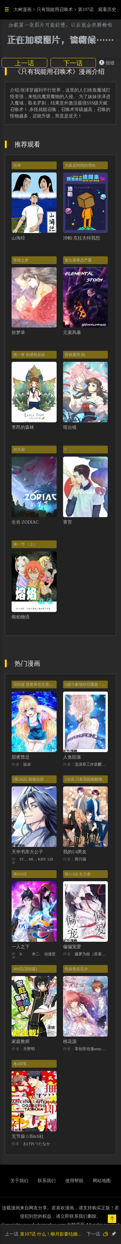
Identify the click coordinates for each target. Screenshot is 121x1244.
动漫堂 (50, 954)
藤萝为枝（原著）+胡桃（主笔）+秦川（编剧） (91, 954)
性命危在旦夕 (76, 969)
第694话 (20, 874)
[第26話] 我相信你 (28, 779)
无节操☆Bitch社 (28, 1136)
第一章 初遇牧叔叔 (29, 354)
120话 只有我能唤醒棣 (83, 779)
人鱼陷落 (72, 757)
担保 (17, 165)
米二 (36, 954)
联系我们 (47, 1180)
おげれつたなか (36, 1144)
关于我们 (19, 1180)
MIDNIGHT (33, 859)
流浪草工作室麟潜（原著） (91, 764)
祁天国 (19, 449)
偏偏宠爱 (72, 946)
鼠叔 (27, 764)
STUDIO (24, 859)
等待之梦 (21, 260)
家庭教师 (21, 1041)
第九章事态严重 (78, 260)
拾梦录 (18, 332)
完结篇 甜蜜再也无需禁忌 (35, 684)
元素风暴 (72, 332)
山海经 (18, 238)
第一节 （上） (25, 544)
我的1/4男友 (75, 852)
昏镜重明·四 (75, 354)
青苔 (67, 522)
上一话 (24, 63)
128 (50, 859)
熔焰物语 (21, 617)
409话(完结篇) (25, 969)
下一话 (73, 63)
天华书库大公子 (27, 852)
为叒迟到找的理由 (80, 165)
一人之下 (21, 946)
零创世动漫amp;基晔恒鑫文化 (91, 1049)
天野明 (29, 1049)
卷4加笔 (20, 1063)
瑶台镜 (70, 427)
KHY (42, 859)
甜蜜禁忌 (21, 757)
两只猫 (80, 859)
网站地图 (102, 1180)
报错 (107, 62)
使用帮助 (74, 1180)
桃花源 (70, 1041)
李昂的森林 (23, 427)
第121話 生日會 (78, 874)
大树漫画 (23, 9)
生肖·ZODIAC (25, 522)
